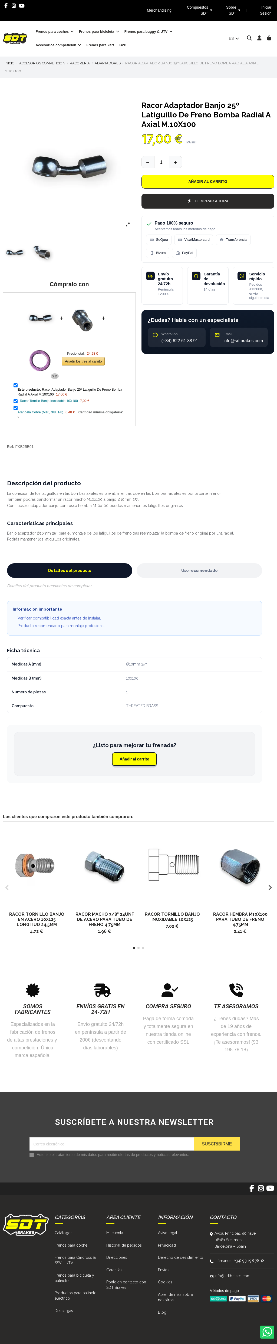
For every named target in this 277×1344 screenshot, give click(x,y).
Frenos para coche (71, 1245)
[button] (134, 948)
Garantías (114, 1270)
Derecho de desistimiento (180, 1257)
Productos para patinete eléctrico (75, 1295)
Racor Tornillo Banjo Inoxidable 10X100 (49, 401)
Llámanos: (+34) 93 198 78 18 (240, 1261)
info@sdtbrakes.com (232, 1276)
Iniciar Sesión (266, 10)
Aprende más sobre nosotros (175, 1297)
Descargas (64, 1311)
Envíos (163, 1270)
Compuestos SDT (200, 10)
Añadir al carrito (207, 181)
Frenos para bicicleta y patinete (74, 1278)
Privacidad (167, 1245)
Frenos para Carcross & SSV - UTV (75, 1260)
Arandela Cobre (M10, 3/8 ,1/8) (40, 412)
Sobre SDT (233, 10)
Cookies (165, 1282)
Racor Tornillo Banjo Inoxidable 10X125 (172, 917)
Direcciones (116, 1257)
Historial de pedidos (124, 1245)
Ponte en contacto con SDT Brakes (126, 1285)
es (234, 38)
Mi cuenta (114, 1233)
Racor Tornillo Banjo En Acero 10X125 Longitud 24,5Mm (36, 919)
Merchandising (159, 10)
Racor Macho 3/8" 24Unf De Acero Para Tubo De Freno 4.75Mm (104, 919)
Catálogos (63, 1233)
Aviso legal (167, 1233)
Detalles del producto (69, 570)
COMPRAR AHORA (208, 201)
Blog (162, 1312)
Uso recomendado (199, 570)
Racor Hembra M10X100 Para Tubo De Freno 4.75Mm (240, 919)
